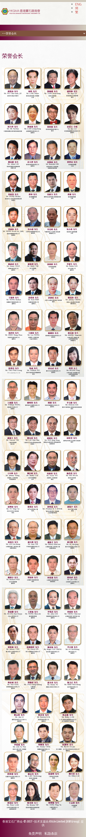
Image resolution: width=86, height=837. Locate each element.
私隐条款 (51, 834)
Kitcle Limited (57, 821)
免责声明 (35, 834)
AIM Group (72, 821)
